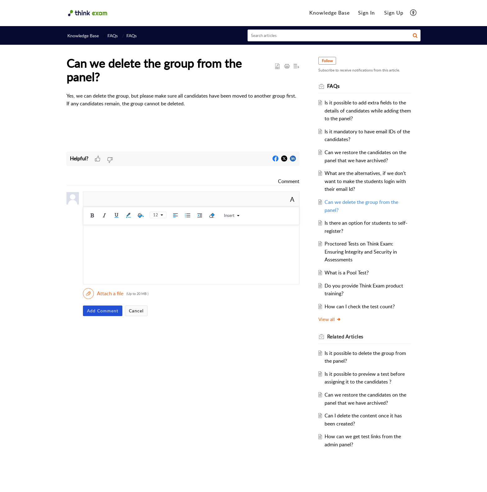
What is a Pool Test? (348, 272)
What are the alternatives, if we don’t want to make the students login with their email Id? (366, 181)
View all (330, 319)
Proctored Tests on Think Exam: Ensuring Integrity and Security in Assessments (362, 251)
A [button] (292, 199)
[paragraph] (182, 100)
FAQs (112, 36)
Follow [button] (328, 60)
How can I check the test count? (361, 306)
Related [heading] (346, 336)
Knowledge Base (329, 12)
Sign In (366, 12)
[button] (414, 13)
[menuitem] (329, 13)
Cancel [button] (136, 311)
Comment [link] (288, 181)
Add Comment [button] (102, 311)
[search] (334, 35)
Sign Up (393, 12)
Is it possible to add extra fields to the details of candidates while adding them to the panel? (366, 110)
